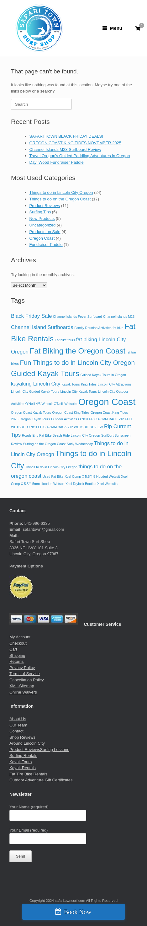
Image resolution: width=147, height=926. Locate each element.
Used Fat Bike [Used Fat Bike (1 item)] (53, 476)
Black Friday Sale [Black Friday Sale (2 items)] (31, 316)
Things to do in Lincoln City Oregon (61, 192)
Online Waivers (23, 692)
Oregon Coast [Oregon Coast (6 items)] (107, 401)
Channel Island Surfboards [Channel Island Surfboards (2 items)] (42, 327)
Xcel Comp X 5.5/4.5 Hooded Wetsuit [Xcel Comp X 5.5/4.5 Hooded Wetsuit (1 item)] (92, 476)
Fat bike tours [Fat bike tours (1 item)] (65, 340)
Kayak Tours (20, 761)
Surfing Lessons (54, 749)
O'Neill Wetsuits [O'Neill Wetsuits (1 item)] (65, 404)
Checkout (18, 643)
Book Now (77, 911)
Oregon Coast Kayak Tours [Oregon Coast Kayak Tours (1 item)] (31, 412)
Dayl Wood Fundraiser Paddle (56, 162)
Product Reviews (44, 205)
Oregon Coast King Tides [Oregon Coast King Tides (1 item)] (70, 412)
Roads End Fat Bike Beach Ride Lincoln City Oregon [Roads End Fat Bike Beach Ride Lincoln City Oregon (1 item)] (61, 435)
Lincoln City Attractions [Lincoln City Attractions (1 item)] (115, 384)
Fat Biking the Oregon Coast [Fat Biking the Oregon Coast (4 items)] (78, 351)
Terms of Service (24, 673)
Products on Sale (44, 231)
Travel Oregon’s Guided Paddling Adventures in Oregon (79, 155)
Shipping (17, 655)
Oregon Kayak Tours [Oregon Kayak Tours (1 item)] (34, 419)
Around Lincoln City (27, 743)
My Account (19, 637)
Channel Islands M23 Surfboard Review (65, 149)
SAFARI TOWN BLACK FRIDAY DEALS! (66, 136)
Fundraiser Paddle (46, 244)
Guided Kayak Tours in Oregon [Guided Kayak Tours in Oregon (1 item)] (103, 375)
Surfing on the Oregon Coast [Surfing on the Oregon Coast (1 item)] (44, 444)
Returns (16, 661)
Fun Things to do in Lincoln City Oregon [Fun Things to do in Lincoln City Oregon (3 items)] (77, 362)
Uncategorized (42, 225)
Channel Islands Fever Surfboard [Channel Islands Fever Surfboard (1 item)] (77, 316)
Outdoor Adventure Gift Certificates (41, 780)
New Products (42, 218)
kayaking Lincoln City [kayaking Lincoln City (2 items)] (35, 384)
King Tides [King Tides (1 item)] (89, 384)
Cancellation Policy (26, 680)
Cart (13, 649)
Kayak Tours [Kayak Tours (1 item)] (70, 384)
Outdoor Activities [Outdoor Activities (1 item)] (64, 419)
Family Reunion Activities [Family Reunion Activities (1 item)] (92, 328)
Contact (16, 731)
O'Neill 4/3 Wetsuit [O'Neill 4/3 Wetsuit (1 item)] (39, 404)
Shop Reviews (22, 737)
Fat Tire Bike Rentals (28, 774)
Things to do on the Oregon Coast (60, 199)
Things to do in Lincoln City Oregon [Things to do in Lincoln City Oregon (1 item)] (51, 467)
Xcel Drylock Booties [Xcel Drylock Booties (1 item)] (81, 484)
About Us (17, 718)
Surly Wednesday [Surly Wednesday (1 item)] (80, 444)
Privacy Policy (22, 667)
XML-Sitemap (21, 686)
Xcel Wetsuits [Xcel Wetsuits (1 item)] (107, 484)
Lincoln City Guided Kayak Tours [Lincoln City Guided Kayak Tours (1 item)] (35, 391)
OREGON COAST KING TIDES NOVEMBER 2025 (75, 143)
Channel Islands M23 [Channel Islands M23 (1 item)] (118, 316)
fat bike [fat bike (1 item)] (118, 328)
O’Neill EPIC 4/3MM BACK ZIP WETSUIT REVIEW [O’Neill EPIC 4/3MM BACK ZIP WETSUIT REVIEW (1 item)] (65, 427)
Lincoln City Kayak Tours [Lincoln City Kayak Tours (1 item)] (78, 391)
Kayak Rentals (22, 767)
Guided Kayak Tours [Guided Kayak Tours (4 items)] (45, 373)
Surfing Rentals (23, 755)
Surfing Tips (40, 212)
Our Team (18, 725)
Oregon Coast (42, 238)
